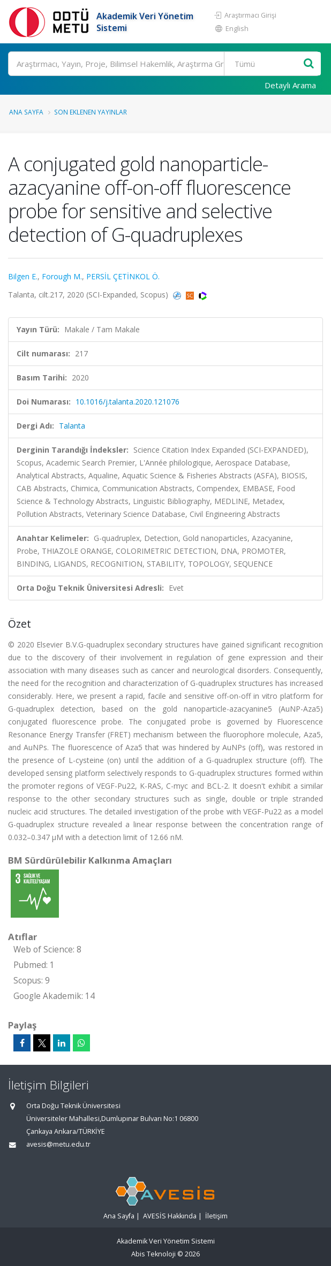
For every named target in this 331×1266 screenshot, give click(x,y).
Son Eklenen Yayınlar (90, 112)
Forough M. (62, 276)
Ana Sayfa (26, 112)
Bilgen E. (22, 276)
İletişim (216, 1216)
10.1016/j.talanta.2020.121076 (127, 401)
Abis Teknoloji (153, 1254)
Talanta (72, 426)
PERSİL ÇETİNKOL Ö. (123, 276)
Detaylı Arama (290, 85)
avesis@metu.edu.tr (58, 1144)
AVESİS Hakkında (170, 1216)
